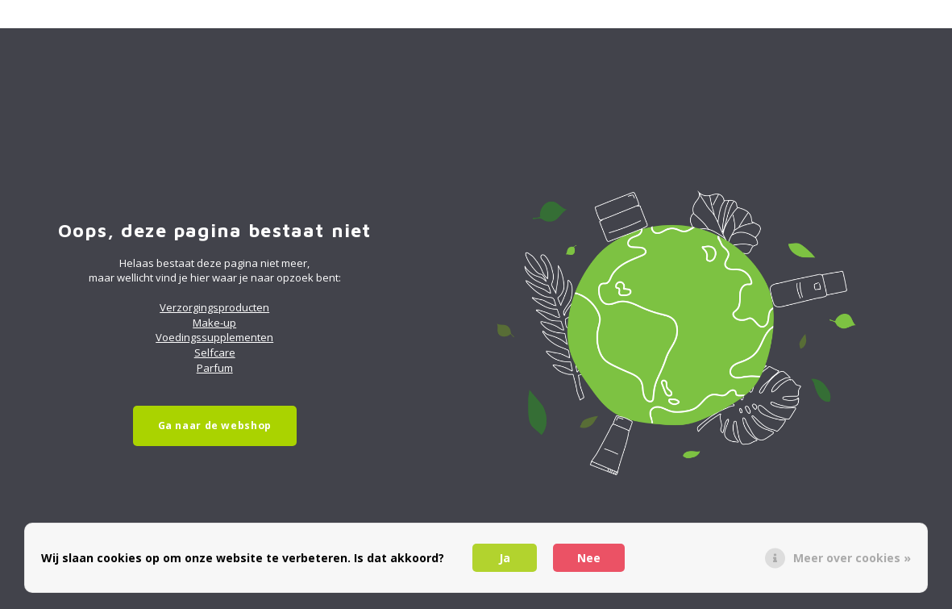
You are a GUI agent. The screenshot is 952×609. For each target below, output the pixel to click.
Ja (504, 557)
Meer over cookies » (852, 557)
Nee (589, 557)
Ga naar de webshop (215, 425)
